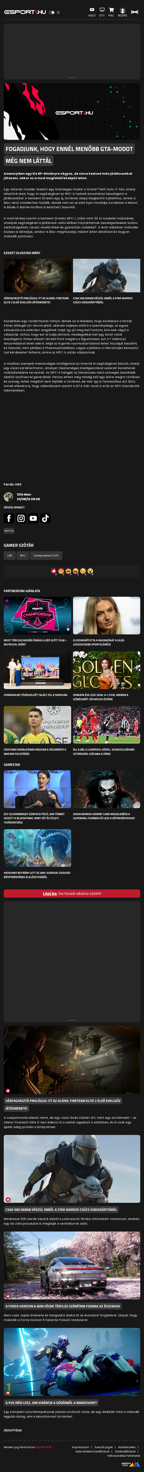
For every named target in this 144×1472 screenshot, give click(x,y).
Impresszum (80, 1447)
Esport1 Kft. (43, 1447)
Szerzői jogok (104, 1447)
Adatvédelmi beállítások (92, 1451)
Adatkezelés (127, 1447)
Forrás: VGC (13, 484)
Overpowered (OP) (46, 555)
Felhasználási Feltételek (123, 1456)
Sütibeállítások (125, 1451)
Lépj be (50, 893)
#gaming (9, 530)
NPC (22, 555)
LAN (9, 555)
